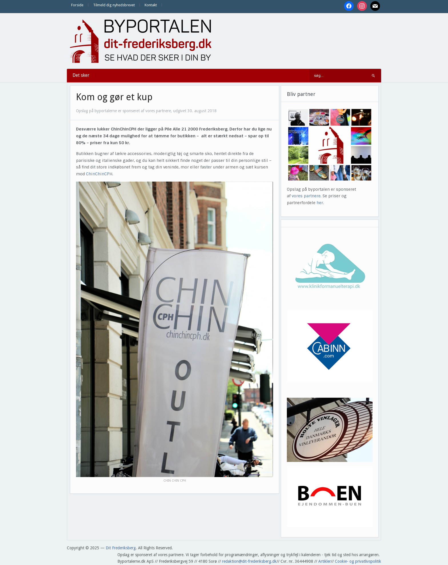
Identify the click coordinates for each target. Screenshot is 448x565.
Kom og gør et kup (114, 97)
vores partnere (306, 195)
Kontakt (151, 5)
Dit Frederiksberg (121, 548)
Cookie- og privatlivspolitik (358, 561)
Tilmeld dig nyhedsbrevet (114, 5)
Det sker (81, 75)
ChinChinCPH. (99, 173)
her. (320, 202)
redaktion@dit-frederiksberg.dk (249, 561)
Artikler (324, 561)
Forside (77, 5)
